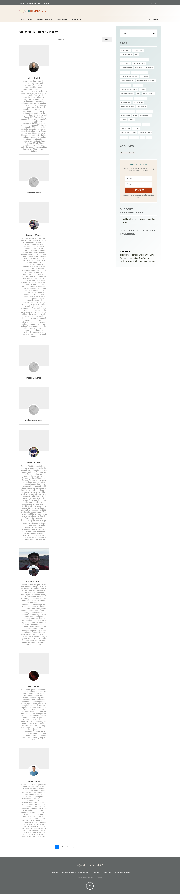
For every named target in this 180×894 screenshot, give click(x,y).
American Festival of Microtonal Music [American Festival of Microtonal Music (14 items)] (134, 59)
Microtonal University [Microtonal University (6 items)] (144, 111)
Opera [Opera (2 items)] (135, 115)
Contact (47, 3)
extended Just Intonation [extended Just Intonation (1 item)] (146, 80)
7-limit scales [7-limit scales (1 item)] (125, 50)
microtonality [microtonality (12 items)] (142, 106)
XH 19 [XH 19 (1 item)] (149, 137)
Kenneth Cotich (33, 581)
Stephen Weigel (33, 235)
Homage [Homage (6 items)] (143, 89)
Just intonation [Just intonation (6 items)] (140, 98)
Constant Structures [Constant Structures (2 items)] (139, 72)
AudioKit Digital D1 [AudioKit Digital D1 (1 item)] (139, 63)
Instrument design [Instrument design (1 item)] (127, 93)
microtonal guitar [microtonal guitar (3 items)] (127, 106)
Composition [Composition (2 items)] (125, 72)
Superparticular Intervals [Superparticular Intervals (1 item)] (130, 124)
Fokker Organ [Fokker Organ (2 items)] (126, 85)
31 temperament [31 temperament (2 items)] (126, 54)
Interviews (44, 20)
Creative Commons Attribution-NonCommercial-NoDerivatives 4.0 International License (137, 258)
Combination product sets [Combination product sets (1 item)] (144, 67)
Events (77, 20)
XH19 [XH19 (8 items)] (142, 137)
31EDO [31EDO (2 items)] (136, 54)
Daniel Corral (34, 781)
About (23, 3)
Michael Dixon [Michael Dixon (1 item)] (138, 102)
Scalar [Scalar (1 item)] (123, 119)
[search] (154, 33)
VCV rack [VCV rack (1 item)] (136, 128)
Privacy (107, 873)
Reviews (62, 20)
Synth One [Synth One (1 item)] (146, 124)
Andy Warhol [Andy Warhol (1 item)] (125, 63)
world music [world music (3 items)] (134, 137)
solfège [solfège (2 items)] (131, 119)
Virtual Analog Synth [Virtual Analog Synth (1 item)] (128, 132)
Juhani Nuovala (33, 193)
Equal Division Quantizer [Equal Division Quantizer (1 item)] (129, 76)
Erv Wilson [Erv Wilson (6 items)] (145, 76)
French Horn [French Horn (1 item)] (138, 85)
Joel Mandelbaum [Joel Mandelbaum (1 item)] (148, 93)
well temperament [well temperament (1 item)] (145, 132)
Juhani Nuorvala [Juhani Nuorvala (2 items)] (126, 98)
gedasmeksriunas (33, 420)
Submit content (122, 873)
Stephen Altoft (34, 463)
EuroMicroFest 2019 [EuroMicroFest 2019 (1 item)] (127, 80)
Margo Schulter (33, 378)
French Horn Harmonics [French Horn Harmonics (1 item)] (129, 89)
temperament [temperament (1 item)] (125, 128)
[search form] (139, 33)
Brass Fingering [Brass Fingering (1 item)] (126, 67)
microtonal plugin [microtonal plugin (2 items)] (127, 111)
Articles (27, 20)
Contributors (34, 3)
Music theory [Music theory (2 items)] (125, 115)
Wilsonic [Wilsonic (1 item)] (124, 137)
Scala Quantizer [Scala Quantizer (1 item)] (145, 115)
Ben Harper (33, 686)
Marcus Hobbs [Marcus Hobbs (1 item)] (126, 102)
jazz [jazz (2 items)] (138, 93)
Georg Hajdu (34, 78)
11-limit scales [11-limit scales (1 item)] (138, 50)
